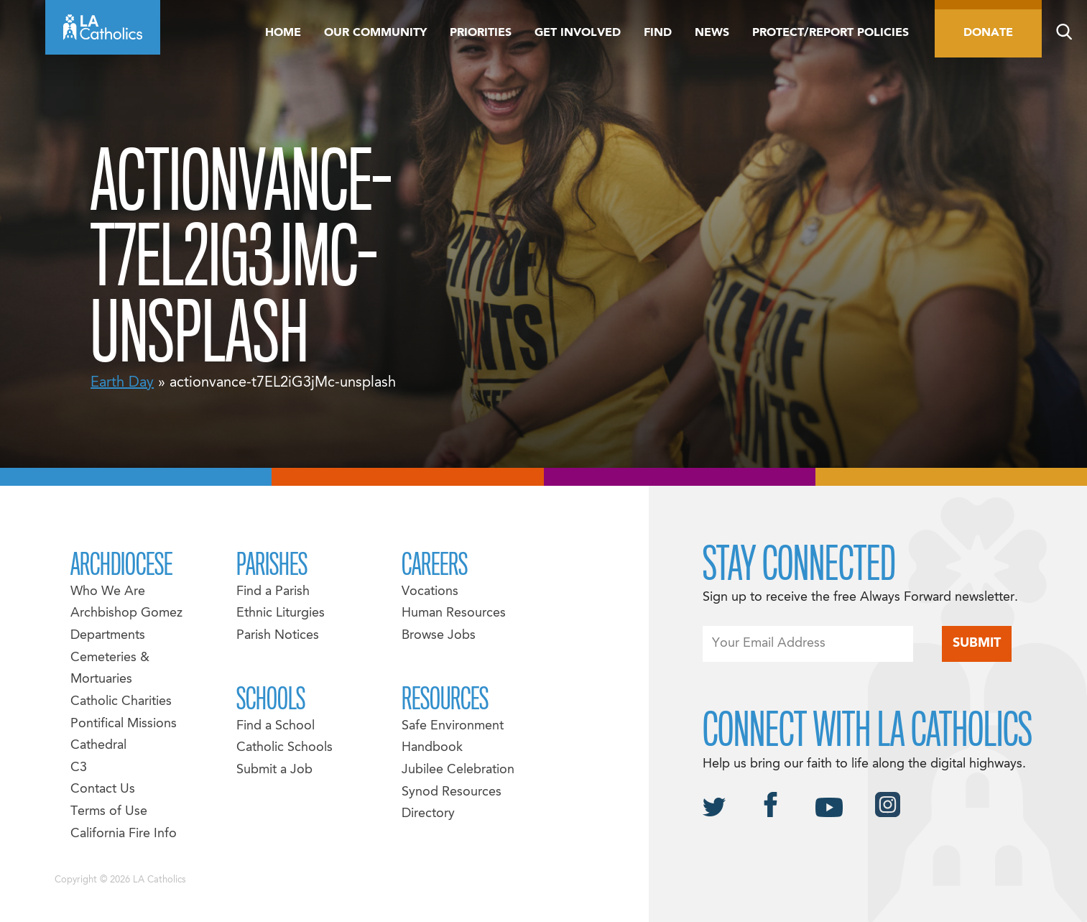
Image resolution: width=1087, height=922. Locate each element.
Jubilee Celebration (458, 770)
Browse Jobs (439, 636)
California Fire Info (123, 834)
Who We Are (107, 592)
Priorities (481, 33)
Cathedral (98, 745)
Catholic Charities (121, 702)
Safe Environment (453, 726)
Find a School (275, 726)
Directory (428, 814)
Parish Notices (277, 636)
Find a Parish (273, 592)
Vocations (430, 592)
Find (658, 33)
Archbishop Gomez (126, 613)
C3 (78, 768)
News (712, 33)
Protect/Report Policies (830, 33)
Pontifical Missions (123, 724)
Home (283, 33)
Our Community (375, 33)
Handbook (432, 748)
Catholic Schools (284, 748)
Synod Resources (451, 792)
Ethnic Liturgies (280, 613)
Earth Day (122, 383)
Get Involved (578, 33)
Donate (988, 33)
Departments (107, 636)
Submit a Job (274, 770)
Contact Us (102, 789)
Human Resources (454, 613)
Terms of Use (108, 812)
